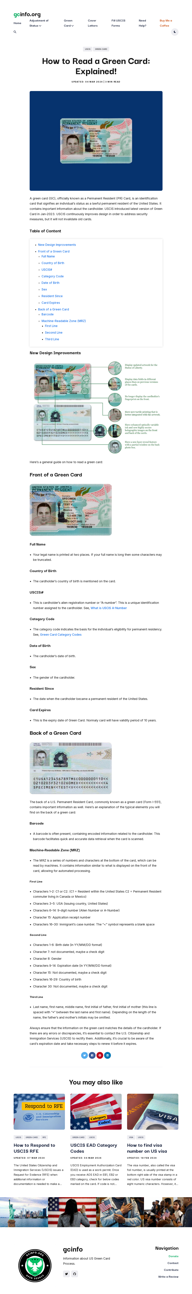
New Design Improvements (57, 244)
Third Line (52, 339)
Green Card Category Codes (61, 634)
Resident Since (52, 296)
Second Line (54, 332)
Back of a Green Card (53, 309)
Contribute (171, 1269)
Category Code (53, 276)
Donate (174, 1256)
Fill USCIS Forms (118, 23)
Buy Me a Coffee (166, 23)
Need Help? (142, 23)
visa (131, 1137)
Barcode (48, 314)
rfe (44, 1137)
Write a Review (168, 1276)
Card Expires (51, 302)
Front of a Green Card (54, 251)
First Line (51, 326)
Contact (173, 1262)
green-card (101, 49)
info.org (27, 13)
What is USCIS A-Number (109, 608)
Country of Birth (53, 263)
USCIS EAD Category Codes (93, 1147)
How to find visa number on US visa (147, 1147)
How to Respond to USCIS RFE (34, 1147)
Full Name (48, 256)
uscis (87, 49)
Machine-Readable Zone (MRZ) (64, 321)
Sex (44, 289)
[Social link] (66, 1273)
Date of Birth (50, 283)
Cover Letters (93, 23)
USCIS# (47, 269)
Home (17, 22)
